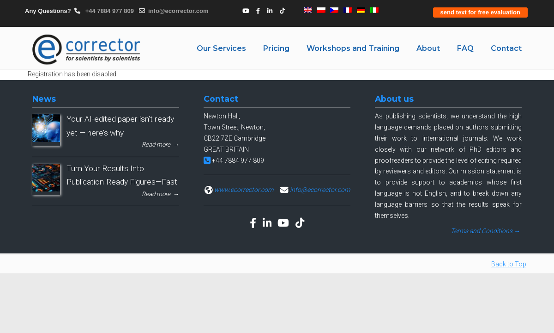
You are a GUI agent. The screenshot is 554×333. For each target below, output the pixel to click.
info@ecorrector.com (178, 10)
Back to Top (508, 264)
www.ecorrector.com (243, 189)
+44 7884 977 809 (109, 10)
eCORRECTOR (86, 49)
